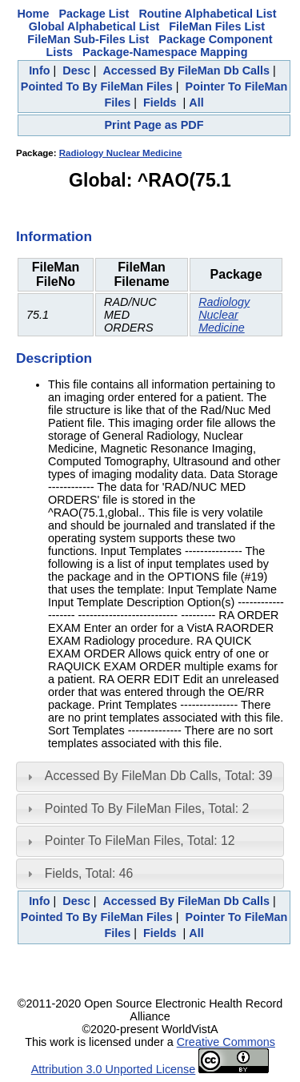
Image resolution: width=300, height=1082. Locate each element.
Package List (93, 13)
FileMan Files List (217, 26)
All (196, 102)
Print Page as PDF (154, 125)
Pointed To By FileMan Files (97, 86)
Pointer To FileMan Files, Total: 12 (140, 840)
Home (33, 13)
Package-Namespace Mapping (164, 52)
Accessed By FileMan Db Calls (186, 70)
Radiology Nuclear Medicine (120, 153)
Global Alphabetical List (94, 26)
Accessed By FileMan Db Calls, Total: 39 (159, 775)
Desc (76, 70)
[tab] (150, 777)
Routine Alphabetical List (207, 13)
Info (39, 70)
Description (54, 358)
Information (54, 236)
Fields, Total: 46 (89, 873)
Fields (160, 102)
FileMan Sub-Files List (88, 39)
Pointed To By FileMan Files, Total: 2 (147, 808)
